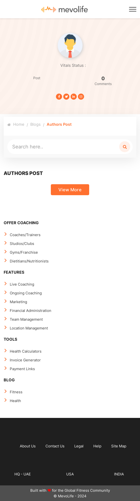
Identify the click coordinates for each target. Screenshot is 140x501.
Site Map (118, 446)
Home (15, 124)
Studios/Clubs (22, 243)
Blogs (35, 124)
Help (97, 446)
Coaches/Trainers (25, 234)
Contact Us (55, 446)
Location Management (29, 328)
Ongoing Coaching (26, 293)
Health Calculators (26, 351)
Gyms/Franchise (24, 252)
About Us (28, 446)
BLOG (9, 379)
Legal (79, 446)
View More (70, 189)
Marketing (18, 301)
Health (15, 400)
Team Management (26, 319)
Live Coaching (22, 284)
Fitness (16, 392)
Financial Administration (30, 310)
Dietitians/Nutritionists (29, 261)
